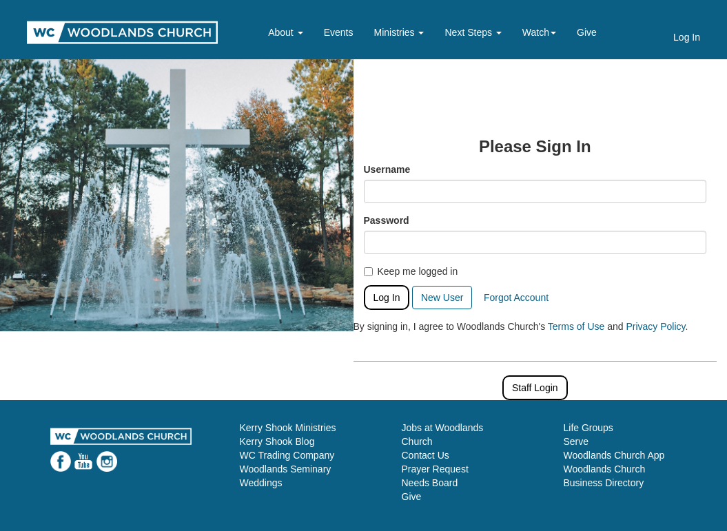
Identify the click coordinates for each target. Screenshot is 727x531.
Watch (539, 32)
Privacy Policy (655, 326)
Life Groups (588, 427)
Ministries (398, 32)
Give (587, 32)
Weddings (261, 482)
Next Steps (472, 32)
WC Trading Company (287, 455)
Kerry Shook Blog (277, 441)
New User (442, 297)
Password (386, 220)
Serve (576, 441)
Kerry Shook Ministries (288, 427)
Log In (686, 37)
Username (387, 169)
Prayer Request (435, 469)
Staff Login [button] (535, 387)
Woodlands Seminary (285, 469)
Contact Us (425, 455)
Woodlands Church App (614, 455)
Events (339, 32)
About (285, 32)
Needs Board (430, 482)
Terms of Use (576, 326)
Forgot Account (516, 297)
